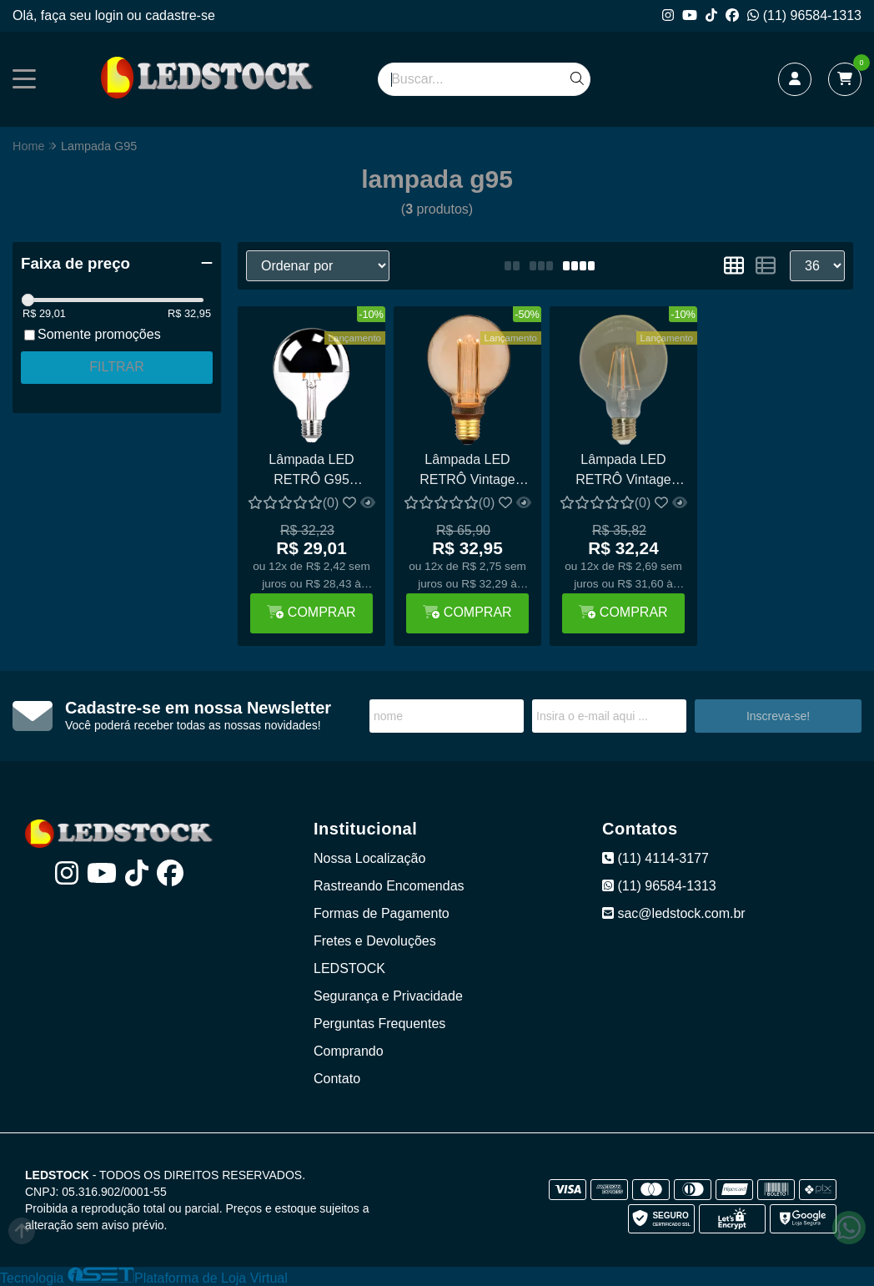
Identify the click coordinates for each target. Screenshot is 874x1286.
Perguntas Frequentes (379, 1023)
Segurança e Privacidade (388, 996)
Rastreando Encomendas (389, 886)
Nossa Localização (369, 858)
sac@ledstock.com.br (674, 913)
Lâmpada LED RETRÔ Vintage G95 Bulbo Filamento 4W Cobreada (623, 472)
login (111, 15)
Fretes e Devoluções (375, 941)
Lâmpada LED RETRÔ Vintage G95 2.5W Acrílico (467, 472)
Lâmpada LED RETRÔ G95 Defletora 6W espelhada (311, 472)
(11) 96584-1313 (804, 15)
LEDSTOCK (349, 968)
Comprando (349, 1051)
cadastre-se (180, 15)
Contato (337, 1079)
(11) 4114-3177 (655, 858)
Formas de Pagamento (382, 913)
